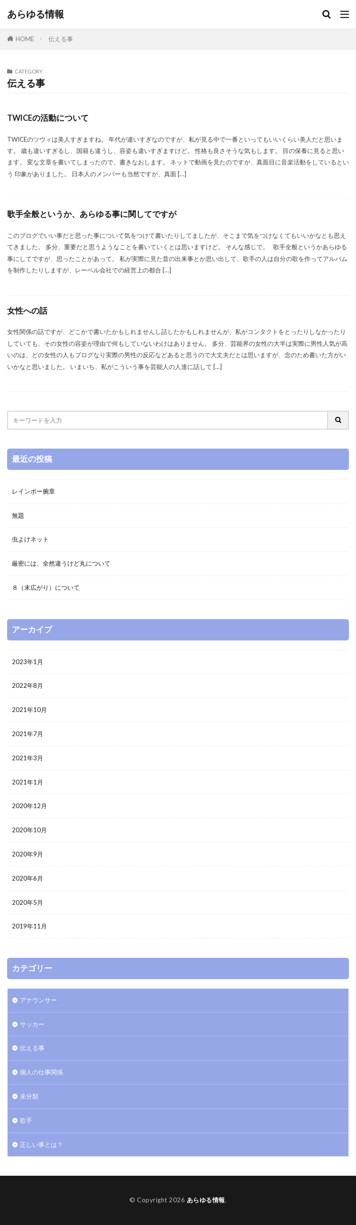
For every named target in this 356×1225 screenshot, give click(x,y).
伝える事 (60, 39)
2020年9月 (27, 854)
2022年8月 (27, 685)
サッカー (32, 1024)
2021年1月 (27, 782)
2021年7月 (27, 734)
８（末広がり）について (46, 587)
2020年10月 (29, 830)
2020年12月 (29, 806)
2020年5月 (27, 902)
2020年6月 (27, 878)
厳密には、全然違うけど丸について (61, 563)
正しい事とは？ (41, 1144)
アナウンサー (38, 1000)
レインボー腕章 (33, 491)
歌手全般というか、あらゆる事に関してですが (91, 214)
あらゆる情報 (35, 14)
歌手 (26, 1120)
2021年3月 (27, 758)
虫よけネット (30, 539)
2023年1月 (27, 662)
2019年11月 (29, 926)
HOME (25, 39)
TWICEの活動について (48, 118)
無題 (18, 515)
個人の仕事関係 (41, 1072)
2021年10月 (29, 709)
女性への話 (27, 310)
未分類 (29, 1096)
